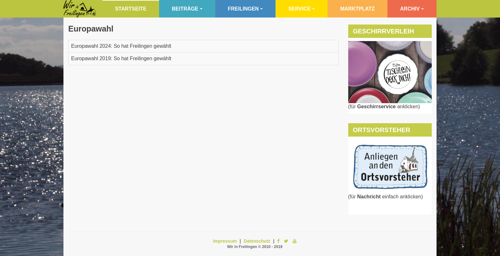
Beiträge (187, 8)
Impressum (225, 241)
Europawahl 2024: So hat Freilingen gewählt (121, 46)
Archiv (412, 8)
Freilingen (245, 8)
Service (301, 8)
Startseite (130, 8)
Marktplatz (357, 8)
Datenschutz (257, 241)
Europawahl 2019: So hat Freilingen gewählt (121, 58)
